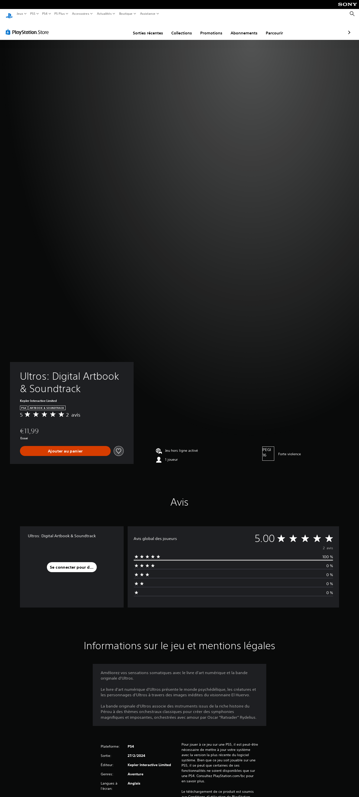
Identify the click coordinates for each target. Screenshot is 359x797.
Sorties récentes (119, 28)
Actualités (104, 14)
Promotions (182, 28)
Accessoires (80, 14)
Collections (152, 28)
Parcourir (245, 28)
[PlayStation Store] (28, 27)
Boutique (126, 14)
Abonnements (215, 28)
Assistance (148, 14)
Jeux (20, 14)
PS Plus (59, 14)
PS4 (44, 14)
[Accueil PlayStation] (9, 14)
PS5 (32, 14)
